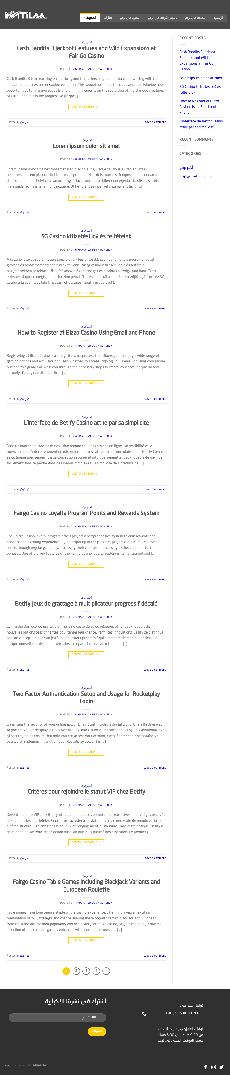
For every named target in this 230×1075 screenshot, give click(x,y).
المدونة (90, 18)
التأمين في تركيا (129, 18)
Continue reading (86, 107)
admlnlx (106, 69)
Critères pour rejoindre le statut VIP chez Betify (86, 792)
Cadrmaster (39, 1065)
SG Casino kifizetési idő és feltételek (86, 237)
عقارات (107, 18)
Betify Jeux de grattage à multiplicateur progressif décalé (86, 604)
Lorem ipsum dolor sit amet (86, 146)
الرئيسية (218, 18)
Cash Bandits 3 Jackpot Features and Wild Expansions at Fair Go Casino (197, 60)
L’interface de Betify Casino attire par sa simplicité (86, 423)
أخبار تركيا (86, 42)
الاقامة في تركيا (195, 18)
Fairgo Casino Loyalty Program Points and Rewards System (86, 513)
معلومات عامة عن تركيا (196, 176)
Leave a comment (154, 122)
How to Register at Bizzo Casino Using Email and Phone (86, 333)
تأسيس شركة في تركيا (162, 18)
